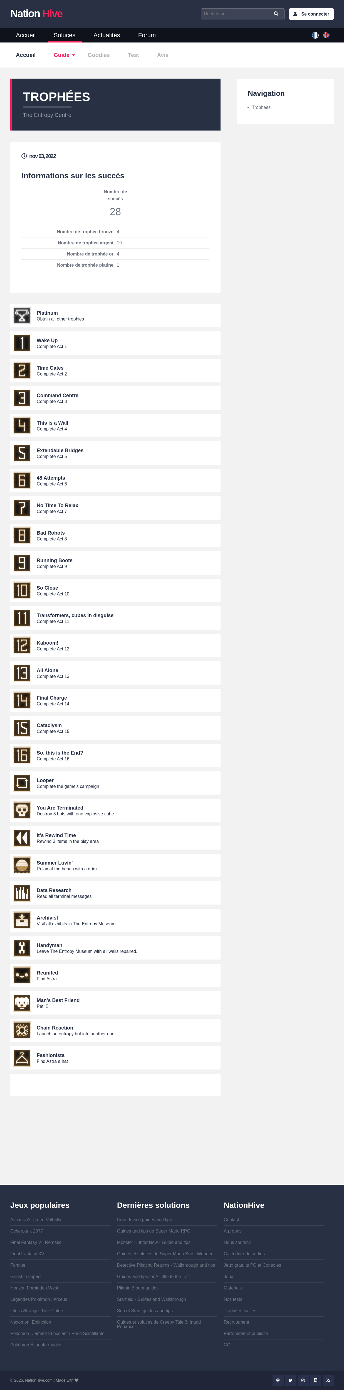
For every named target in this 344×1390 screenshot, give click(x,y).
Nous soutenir (237, 1242)
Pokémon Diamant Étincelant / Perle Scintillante (57, 1333)
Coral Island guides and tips (144, 1219)
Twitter (290, 1380)
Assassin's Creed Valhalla (35, 1219)
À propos (233, 1231)
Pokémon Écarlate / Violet (35, 1345)
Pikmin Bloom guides (138, 1288)
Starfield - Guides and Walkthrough (151, 1299)
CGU (229, 1345)
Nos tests (233, 1299)
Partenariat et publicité (246, 1333)
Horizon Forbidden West (34, 1288)
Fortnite (17, 1265)
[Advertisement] (115, 1146)
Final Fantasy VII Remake (35, 1242)
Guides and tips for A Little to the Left (153, 1276)
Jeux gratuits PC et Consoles (252, 1265)
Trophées (261, 107)
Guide (62, 55)
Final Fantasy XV (27, 1253)
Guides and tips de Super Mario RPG (153, 1231)
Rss (328, 1380)
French (315, 35)
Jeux (228, 1276)
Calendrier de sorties (244, 1253)
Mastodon (278, 1380)
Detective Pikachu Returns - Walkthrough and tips (166, 1265)
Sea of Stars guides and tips (145, 1310)
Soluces (64, 35)
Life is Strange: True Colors (37, 1310)
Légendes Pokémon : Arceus (38, 1299)
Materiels (233, 1288)
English (326, 35)
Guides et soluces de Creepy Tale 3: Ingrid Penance (159, 1324)
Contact (231, 1219)
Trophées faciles (240, 1310)
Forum (147, 35)
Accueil (26, 35)
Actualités (106, 35)
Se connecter (315, 14)
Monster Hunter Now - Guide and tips (153, 1242)
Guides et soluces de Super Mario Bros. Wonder (164, 1253)
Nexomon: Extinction (30, 1322)
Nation (36, 13)
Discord (315, 1380)
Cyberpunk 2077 (26, 1231)
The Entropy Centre (47, 115)
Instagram (303, 1380)
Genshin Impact (25, 1276)
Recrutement (236, 1322)
